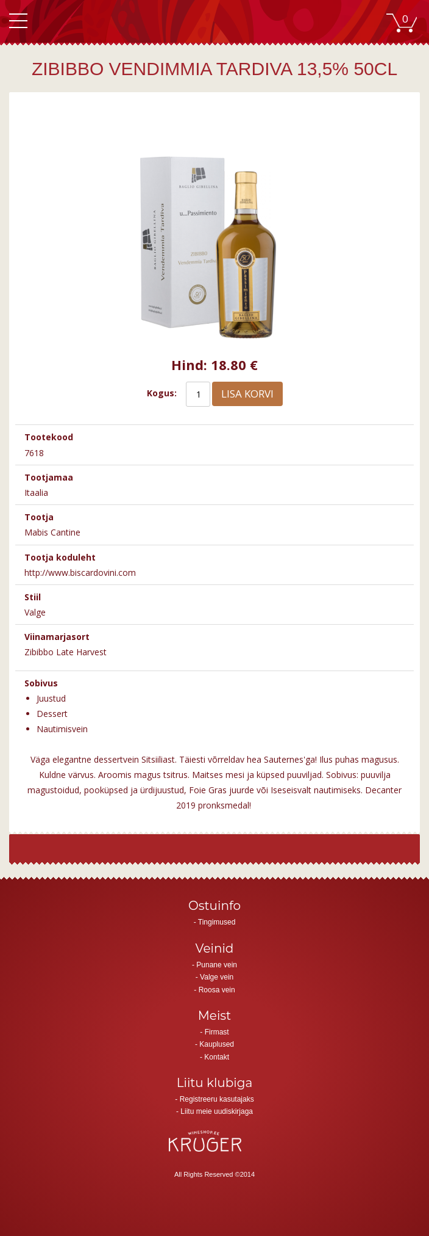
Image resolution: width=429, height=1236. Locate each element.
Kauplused (216, 1044)
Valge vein (216, 977)
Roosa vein (217, 990)
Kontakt (216, 1057)
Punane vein (216, 965)
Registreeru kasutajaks (217, 1099)
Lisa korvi (247, 394)
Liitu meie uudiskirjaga (216, 1111)
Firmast (217, 1032)
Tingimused (217, 922)
